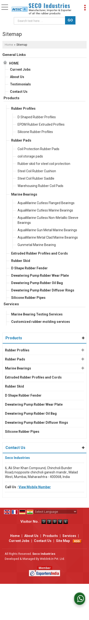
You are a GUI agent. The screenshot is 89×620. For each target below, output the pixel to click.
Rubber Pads (21, 140)
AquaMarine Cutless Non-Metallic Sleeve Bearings (48, 220)
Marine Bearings (24, 194)
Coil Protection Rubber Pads (38, 149)
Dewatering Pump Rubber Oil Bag (37, 283)
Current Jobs (20, 69)
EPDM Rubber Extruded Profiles (41, 124)
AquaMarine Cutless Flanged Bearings (46, 203)
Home (9, 44)
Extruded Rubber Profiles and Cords (39, 253)
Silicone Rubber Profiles (35, 132)
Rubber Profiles (23, 108)
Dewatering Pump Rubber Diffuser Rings (42, 290)
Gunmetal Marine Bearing (37, 245)
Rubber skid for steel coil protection (44, 164)
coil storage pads (30, 156)
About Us (17, 77)
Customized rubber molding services (40, 322)
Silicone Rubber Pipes (28, 298)
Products (11, 98)
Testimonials (20, 84)
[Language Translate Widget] (55, 511)
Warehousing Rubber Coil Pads (40, 186)
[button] (35, 487)
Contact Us (19, 91)
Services (11, 304)
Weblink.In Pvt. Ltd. (52, 559)
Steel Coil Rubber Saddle (36, 178)
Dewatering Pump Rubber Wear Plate (40, 275)
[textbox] (40, 21)
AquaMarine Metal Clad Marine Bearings (48, 237)
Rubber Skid (20, 261)
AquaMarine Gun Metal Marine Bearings (47, 230)
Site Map (63, 541)
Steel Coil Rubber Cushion (37, 171)
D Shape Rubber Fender (29, 268)
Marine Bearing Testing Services (37, 314)
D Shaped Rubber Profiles (37, 117)
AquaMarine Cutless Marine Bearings (45, 210)
